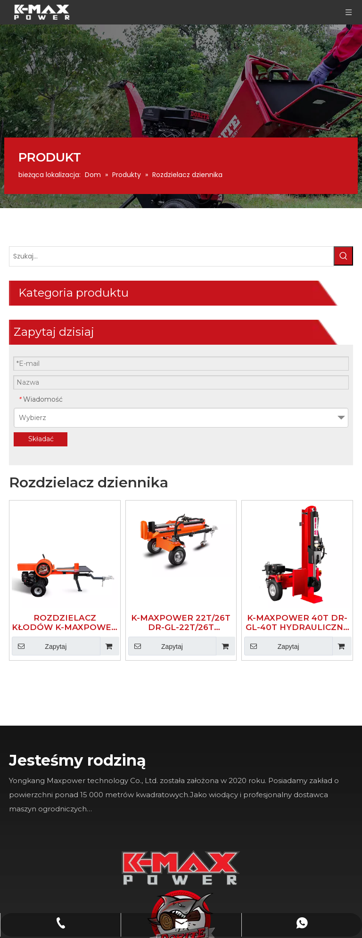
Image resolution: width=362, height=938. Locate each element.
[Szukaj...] (50, 271)
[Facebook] (124, 745)
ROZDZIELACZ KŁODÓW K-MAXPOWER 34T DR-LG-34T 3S (142, 372)
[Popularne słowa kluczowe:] (85, 271)
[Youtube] (124, 818)
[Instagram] (124, 854)
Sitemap (199, 931)
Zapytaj (125, 396)
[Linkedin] (124, 782)
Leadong (164, 931)
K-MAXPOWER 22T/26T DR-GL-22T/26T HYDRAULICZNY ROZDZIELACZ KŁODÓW (221, 372)
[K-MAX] (248, 576)
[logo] (316, 570)
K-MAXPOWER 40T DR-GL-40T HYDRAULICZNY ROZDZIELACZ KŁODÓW (301, 372)
